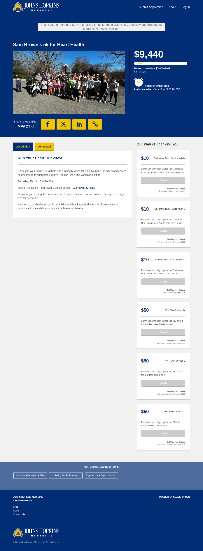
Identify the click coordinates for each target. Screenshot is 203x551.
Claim (163, 180)
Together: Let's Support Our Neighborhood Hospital (102, 475)
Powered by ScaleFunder (174, 497)
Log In (186, 7)
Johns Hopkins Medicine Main (30, 475)
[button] (48, 124)
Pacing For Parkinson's (66, 475)
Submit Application (151, 7)
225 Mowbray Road (84, 187)
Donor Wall (44, 146)
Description (23, 146)
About (173, 7)
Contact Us (19, 514)
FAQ (15, 507)
